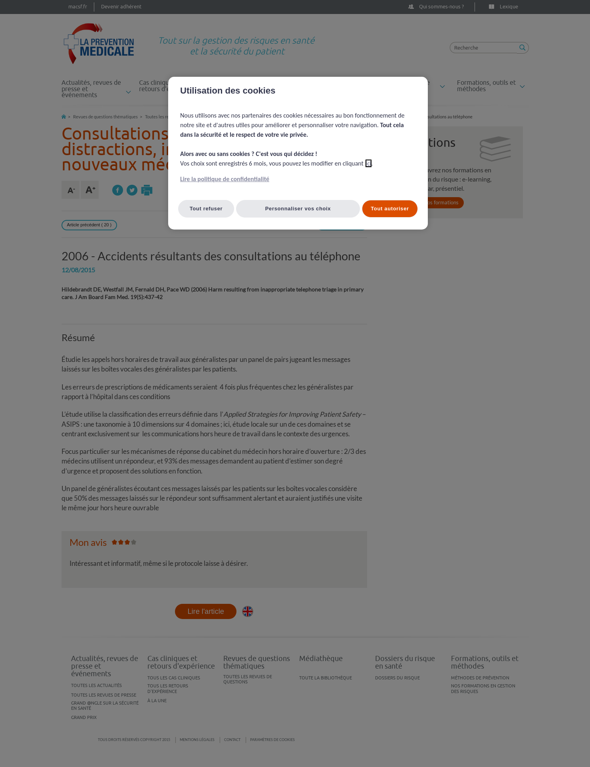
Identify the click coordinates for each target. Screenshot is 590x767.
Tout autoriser (390, 209)
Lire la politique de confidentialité (224, 179)
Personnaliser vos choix (298, 209)
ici (368, 163)
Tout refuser (206, 209)
